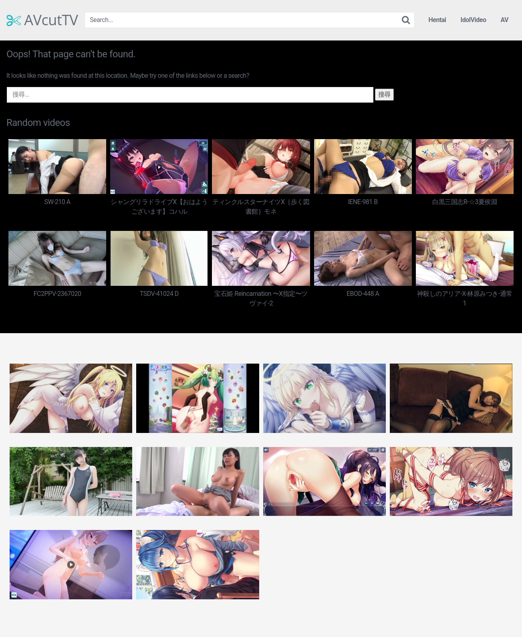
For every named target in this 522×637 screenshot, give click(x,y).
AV (504, 20)
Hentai (437, 20)
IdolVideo (473, 20)
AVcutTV (42, 20)
